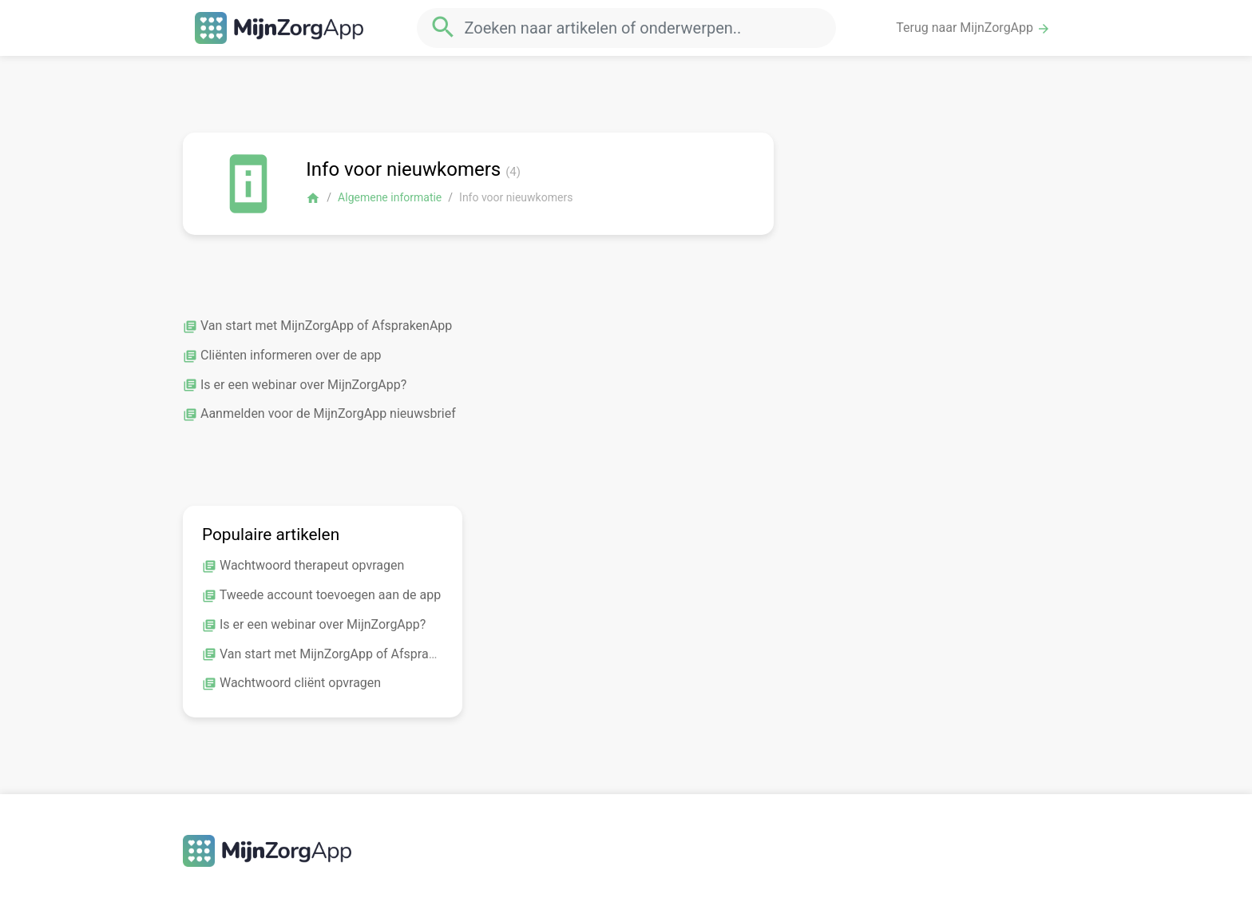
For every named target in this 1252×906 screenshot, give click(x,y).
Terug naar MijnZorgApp (973, 28)
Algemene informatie (390, 197)
